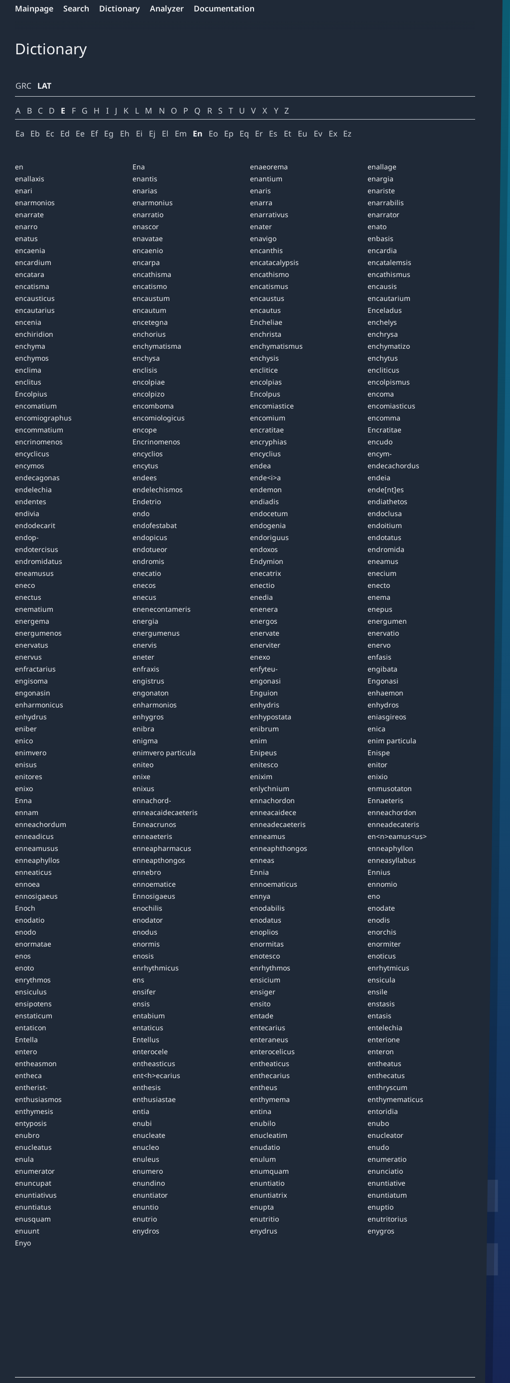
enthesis (146, 1087)
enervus (28, 657)
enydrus (263, 1231)
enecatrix (265, 573)
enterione (384, 1039)
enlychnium (269, 788)
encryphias (268, 441)
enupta (262, 1207)
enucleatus (33, 1147)
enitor (377, 764)
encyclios (147, 453)
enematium (34, 609)
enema (379, 597)
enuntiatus (33, 1207)
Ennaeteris (385, 800)
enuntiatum (387, 1195)
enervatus (31, 645)
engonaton (150, 692)
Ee (80, 133)
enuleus (145, 1159)
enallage (382, 166)
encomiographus (43, 417)
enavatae (147, 238)
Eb (35, 133)
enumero (147, 1171)
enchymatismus (276, 346)
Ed (65, 133)
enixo (24, 788)
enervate (264, 633)
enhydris (264, 704)
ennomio (382, 884)
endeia (379, 477)
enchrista (265, 334)
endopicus (149, 537)
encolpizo (148, 394)
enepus (380, 609)
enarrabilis (386, 202)
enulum (263, 1159)
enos (23, 956)
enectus (28, 597)
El (165, 133)
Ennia (259, 872)
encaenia (30, 250)
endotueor (149, 549)
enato (377, 226)
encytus (145, 465)
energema (32, 621)
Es (273, 133)
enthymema (270, 1099)
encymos (29, 465)
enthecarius (270, 1075)
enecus (144, 597)
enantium (266, 178)
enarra (261, 202)
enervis (144, 645)
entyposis (31, 1123)
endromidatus (38, 561)
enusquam (33, 1219)
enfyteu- (264, 669)
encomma (384, 417)
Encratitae (384, 429)
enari (23, 190)
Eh (124, 133)
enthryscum (387, 1087)
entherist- (31, 1087)
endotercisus (36, 549)
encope (144, 429)
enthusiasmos (38, 1099)
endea (260, 465)
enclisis (144, 370)
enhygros (148, 716)
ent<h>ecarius (156, 1075)
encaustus (267, 298)
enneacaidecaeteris (165, 812)
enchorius (149, 334)
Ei (139, 133)
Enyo (23, 1242)
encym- (380, 453)
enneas (262, 860)
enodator (147, 920)
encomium (267, 417)
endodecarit (35, 525)
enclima (28, 370)
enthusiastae (154, 1099)
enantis (144, 178)
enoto (24, 967)
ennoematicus (273, 884)
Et (287, 133)
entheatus (384, 1063)
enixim (261, 776)
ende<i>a (265, 477)
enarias (144, 190)
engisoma (31, 681)
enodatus (265, 920)
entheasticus (153, 1063)
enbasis (380, 238)
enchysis (264, 358)
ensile (377, 991)
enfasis (379, 657)
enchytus (383, 358)
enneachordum (40, 824)
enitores (28, 776)
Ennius (379, 872)
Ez (347, 133)
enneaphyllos (37, 860)
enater (261, 226)
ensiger (262, 991)
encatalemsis (389, 262)
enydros (145, 1231)
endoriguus (269, 537)
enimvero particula (164, 752)
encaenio (147, 250)
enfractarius (35, 669)
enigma (145, 740)
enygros (381, 1231)
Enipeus (263, 752)
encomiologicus (158, 417)
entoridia (383, 1111)
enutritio (264, 1219)
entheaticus (269, 1063)
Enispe (379, 752)
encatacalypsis (274, 262)
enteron (381, 1051)
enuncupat (33, 1183)
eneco (25, 585)
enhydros (383, 704)
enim (258, 740)
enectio (262, 585)
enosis (143, 956)
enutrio (144, 1219)
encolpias (266, 382)
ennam (26, 812)
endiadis (264, 501)
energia (145, 621)
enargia (380, 178)
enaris (260, 190)
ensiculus (31, 991)
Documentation (224, 8)
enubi (142, 1123)
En (198, 133)
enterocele (150, 1051)
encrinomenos (39, 441)
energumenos (38, 633)
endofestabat (154, 525)
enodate (381, 908)
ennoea (27, 884)
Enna (23, 800)
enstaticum (33, 1015)
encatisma (32, 286)
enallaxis (29, 178)
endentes (30, 501)
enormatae (33, 944)
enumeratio (387, 1159)
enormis (146, 944)
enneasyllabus (392, 860)
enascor (145, 226)
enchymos (32, 358)
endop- (27, 537)
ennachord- (151, 800)
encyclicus (32, 453)
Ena (138, 166)
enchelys (382, 322)
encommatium (39, 429)
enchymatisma (156, 346)
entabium (148, 1015)
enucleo (145, 1147)
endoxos (264, 549)
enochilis (147, 908)
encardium (33, 262)
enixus (143, 788)
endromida (386, 549)
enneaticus (33, 872)
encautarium (389, 298)
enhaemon (385, 692)
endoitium (385, 525)
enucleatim (268, 1135)
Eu (302, 133)
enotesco (265, 956)
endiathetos (387, 501)
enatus (26, 238)
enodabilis (267, 908)
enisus (26, 764)
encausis (382, 286)
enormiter (384, 944)
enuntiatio (267, 1183)
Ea (19, 133)
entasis (379, 1015)
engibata (382, 669)
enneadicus (34, 836)
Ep (229, 133)
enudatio (265, 1147)
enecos (144, 585)
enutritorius (387, 1219)
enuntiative (386, 1183)
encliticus (383, 370)
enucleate (148, 1135)
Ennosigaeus (153, 896)
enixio (377, 776)
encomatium (36, 406)
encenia (28, 322)
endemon (266, 489)
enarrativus (269, 214)
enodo (25, 932)
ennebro (146, 872)
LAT (44, 85)
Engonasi (383, 681)
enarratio (147, 214)
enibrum (264, 728)
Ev (318, 133)
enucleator (385, 1135)
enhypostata (270, 716)
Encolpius (31, 394)
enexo (260, 657)
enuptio (380, 1207)
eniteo (142, 764)
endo (140, 513)
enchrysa (383, 334)
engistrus (148, 681)
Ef (94, 133)
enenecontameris (161, 609)
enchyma (30, 346)
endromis (148, 561)
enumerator (35, 1171)
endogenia (268, 525)
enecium (382, 573)
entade (261, 1015)
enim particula (392, 740)
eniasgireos (387, 716)
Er (259, 133)
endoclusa (385, 513)
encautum (149, 310)
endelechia (33, 489)
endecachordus (393, 465)
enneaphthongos (278, 848)
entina (260, 1111)
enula (24, 1159)
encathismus (389, 274)
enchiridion (34, 334)
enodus (144, 932)
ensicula (381, 979)
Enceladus (385, 310)
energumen (387, 621)
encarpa (146, 262)
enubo (378, 1123)
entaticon (30, 1027)
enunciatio (385, 1171)
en (19, 166)
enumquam (269, 1171)
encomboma (153, 406)
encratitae (267, 429)
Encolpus (265, 394)
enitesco (264, 764)
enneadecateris (393, 824)
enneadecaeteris (278, 824)
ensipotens (33, 1003)
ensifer (144, 991)
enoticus (382, 956)
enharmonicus (39, 704)
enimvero (30, 752)
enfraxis (145, 669)
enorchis (382, 932)
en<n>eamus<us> (397, 836)
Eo (213, 133)
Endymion (266, 561)
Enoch (25, 908)
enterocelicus (272, 1051)
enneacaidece (273, 812)
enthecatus (386, 1075)
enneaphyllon (390, 848)
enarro (26, 226)
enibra (143, 728)
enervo (379, 645)
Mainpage (34, 8)
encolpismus (389, 382)
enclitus (28, 382)
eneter (143, 657)
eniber (26, 728)
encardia (382, 250)
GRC (23, 85)
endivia (27, 513)
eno (374, 896)
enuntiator (150, 1195)
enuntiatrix (268, 1195)
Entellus (145, 1039)
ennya (260, 896)
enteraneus (269, 1039)
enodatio (29, 920)
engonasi (265, 681)
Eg (109, 133)
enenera (264, 609)
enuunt (27, 1231)
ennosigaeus (36, 896)
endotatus (384, 537)
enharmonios (154, 704)
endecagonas (37, 477)
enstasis (381, 1003)
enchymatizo (389, 346)
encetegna (150, 322)
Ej (152, 133)
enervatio (383, 633)
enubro (27, 1135)
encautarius (35, 310)
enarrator (383, 214)
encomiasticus (391, 406)
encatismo (149, 286)
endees (144, 477)
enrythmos (33, 979)
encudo (380, 441)
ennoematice (154, 884)
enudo (378, 1147)
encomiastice (272, 406)
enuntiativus (36, 1195)
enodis (379, 920)
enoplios (264, 932)
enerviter (265, 645)
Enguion (264, 692)
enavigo (263, 238)
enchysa (146, 358)
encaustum (151, 298)
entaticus (147, 1027)
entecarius (267, 1027)
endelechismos (157, 489)
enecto (379, 585)
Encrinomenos (156, 441)
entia (140, 1111)
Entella (26, 1039)
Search (76, 8)
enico (24, 740)
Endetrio (146, 501)
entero (26, 1051)
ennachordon (272, 800)
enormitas (267, 944)
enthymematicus (395, 1099)
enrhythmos (270, 967)
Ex (333, 133)
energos (263, 621)
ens (138, 979)
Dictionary (119, 8)
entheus (263, 1087)
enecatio (146, 573)
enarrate (29, 214)
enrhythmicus (155, 967)
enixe (141, 776)
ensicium (265, 979)
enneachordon (392, 812)
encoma (381, 394)
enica (376, 728)
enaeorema (269, 166)
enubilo (262, 1123)
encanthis (266, 250)
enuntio (145, 1207)
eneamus (383, 561)
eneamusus (34, 573)
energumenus (156, 633)
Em (181, 133)
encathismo (269, 274)
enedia (261, 597)
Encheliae (266, 322)
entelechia (385, 1027)
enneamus (267, 836)
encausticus (35, 298)
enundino (148, 1183)
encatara (29, 274)
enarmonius (152, 202)
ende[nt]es (386, 489)
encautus (265, 310)
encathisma (151, 274)
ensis (141, 1003)
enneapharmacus (161, 848)
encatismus (269, 286)
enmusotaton (390, 788)
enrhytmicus (388, 967)
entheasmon (36, 1063)
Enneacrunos (154, 824)
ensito (260, 1003)
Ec (50, 133)
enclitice (264, 370)
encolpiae (148, 382)
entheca (28, 1075)
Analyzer (167, 8)
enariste (381, 190)
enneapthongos (158, 860)
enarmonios (35, 202)
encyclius (265, 453)
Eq (244, 133)
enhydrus (31, 716)
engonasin (32, 692)
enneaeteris (152, 836)
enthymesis (34, 1111)
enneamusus (36, 848)
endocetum (269, 513)
